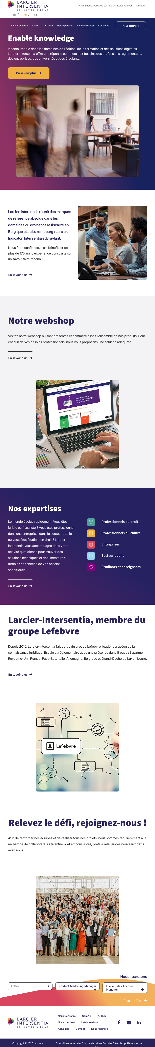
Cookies (107, 1043)
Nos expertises (65, 25)
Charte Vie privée (92, 1043)
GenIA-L (36, 25)
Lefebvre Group (85, 25)
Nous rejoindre (131, 25)
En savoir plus (26, 73)
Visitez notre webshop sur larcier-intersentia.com (105, 5)
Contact (141, 5)
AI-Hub (49, 25)
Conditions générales (68, 1043)
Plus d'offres (133, 1001)
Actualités (103, 25)
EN (14, 14)
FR (25, 14)
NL (36, 14)
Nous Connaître (19, 25)
